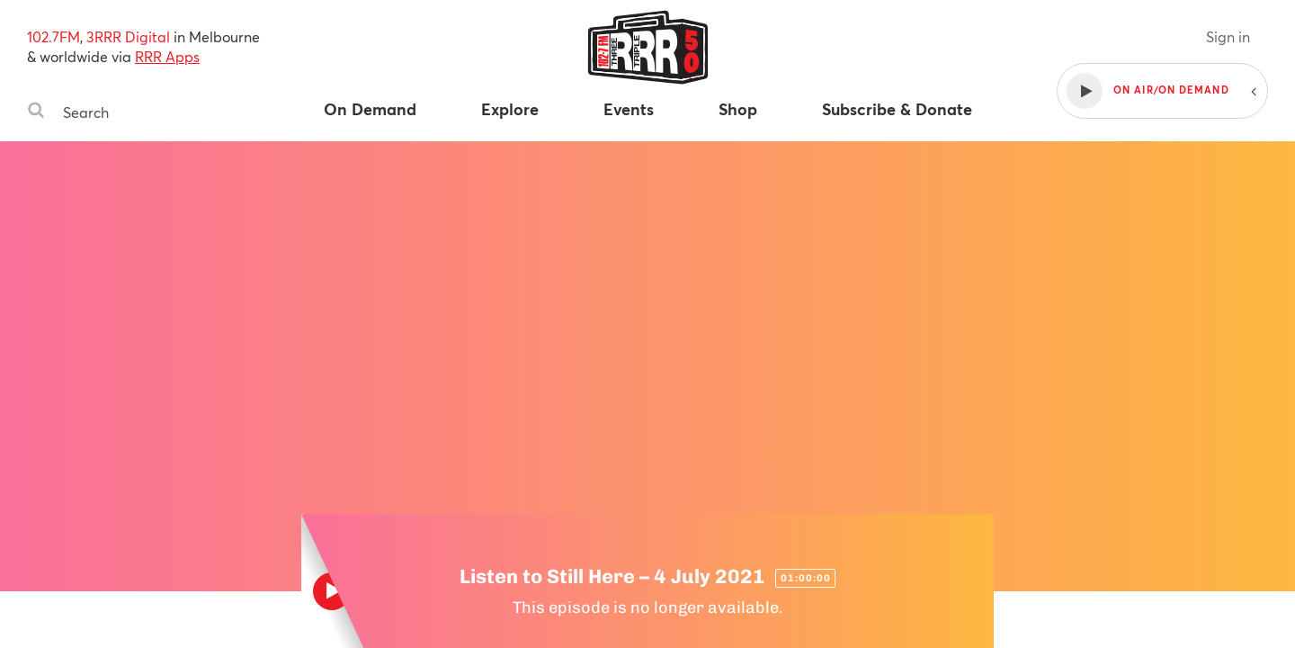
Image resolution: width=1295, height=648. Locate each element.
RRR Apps (167, 56)
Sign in (1228, 36)
